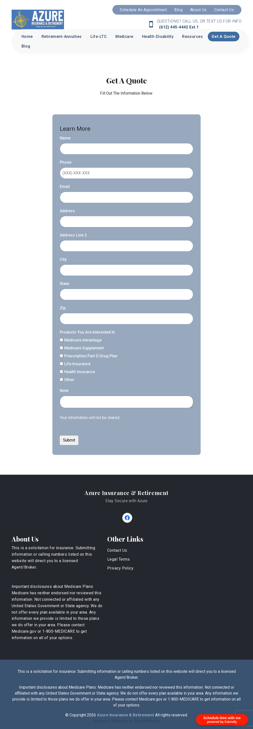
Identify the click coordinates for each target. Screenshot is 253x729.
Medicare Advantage (81, 340)
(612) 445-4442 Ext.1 (178, 27)
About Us (198, 9)
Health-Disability (157, 36)
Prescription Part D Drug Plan (88, 356)
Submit (69, 440)
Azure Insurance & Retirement (126, 493)
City (63, 259)
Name (65, 138)
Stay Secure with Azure (126, 500)
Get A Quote (223, 36)
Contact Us (224, 9)
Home (27, 36)
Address (67, 210)
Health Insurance (77, 371)
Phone (65, 162)
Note (64, 390)
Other (67, 379)
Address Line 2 (73, 235)
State (64, 283)
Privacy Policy (120, 568)
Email (65, 186)
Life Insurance (75, 364)
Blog (178, 9)
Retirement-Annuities (62, 36)
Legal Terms (118, 559)
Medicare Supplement (82, 348)
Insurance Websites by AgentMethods (126, 721)
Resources (192, 36)
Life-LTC (98, 36)
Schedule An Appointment (143, 9)
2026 (91, 715)
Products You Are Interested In (87, 332)
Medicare (124, 36)
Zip (63, 308)
